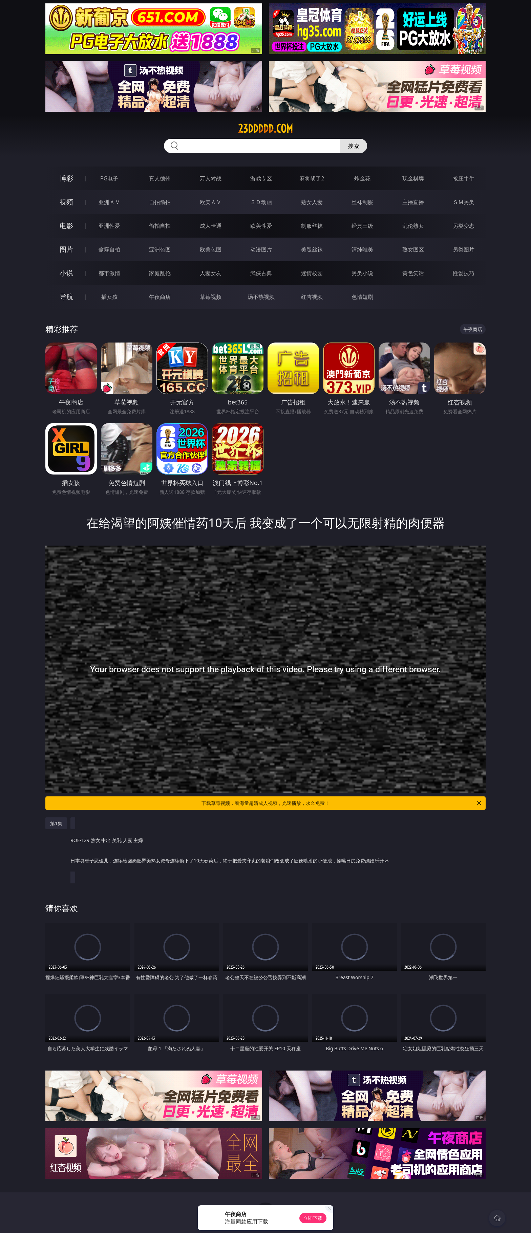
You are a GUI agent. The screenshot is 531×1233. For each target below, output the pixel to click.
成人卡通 (210, 225)
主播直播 (413, 202)
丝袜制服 (362, 202)
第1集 (56, 823)
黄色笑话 (413, 273)
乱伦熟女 (413, 225)
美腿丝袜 (312, 249)
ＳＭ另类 (463, 202)
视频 (66, 201)
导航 (66, 296)
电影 (66, 225)
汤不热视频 (261, 297)
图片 (66, 249)
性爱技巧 (463, 273)
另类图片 (463, 249)
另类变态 (463, 225)
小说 (66, 273)
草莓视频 (210, 297)
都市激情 (109, 273)
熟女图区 (413, 249)
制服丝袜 (312, 225)
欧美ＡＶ (210, 202)
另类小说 (362, 273)
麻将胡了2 (311, 178)
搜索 (353, 146)
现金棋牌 (413, 178)
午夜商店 (160, 297)
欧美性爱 (261, 225)
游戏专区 (261, 178)
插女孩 (109, 297)
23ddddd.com (265, 128)
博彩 (66, 178)
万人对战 (210, 178)
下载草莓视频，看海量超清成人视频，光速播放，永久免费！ (341, 803)
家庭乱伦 (160, 273)
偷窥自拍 (109, 249)
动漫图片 (261, 249)
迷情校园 (312, 273)
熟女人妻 (312, 202)
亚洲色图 (160, 249)
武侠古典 (261, 273)
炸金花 (362, 178)
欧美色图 (210, 249)
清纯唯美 (362, 249)
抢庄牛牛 (463, 178)
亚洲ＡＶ (109, 202)
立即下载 (312, 1218)
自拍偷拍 (160, 202)
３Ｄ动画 (261, 202)
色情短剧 (362, 297)
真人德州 (160, 178)
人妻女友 (210, 273)
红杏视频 (312, 297)
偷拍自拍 (160, 225)
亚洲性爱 (109, 225)
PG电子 (109, 178)
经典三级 (362, 225)
